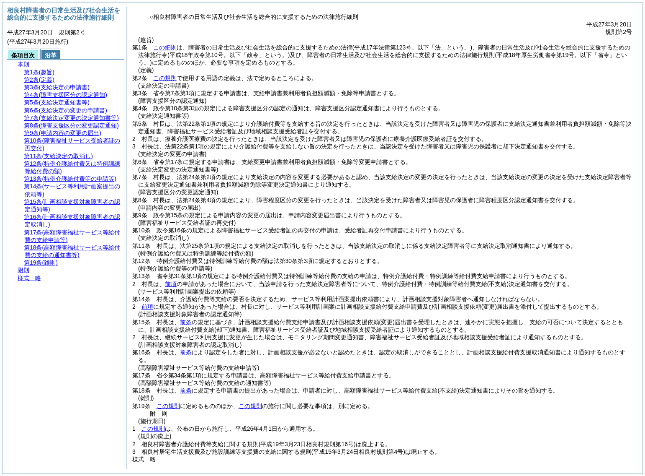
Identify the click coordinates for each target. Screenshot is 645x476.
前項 (171, 284)
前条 (186, 322)
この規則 (165, 78)
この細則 (165, 47)
